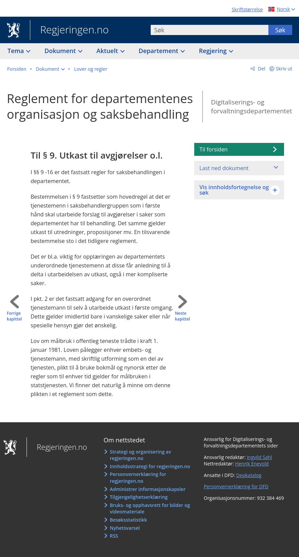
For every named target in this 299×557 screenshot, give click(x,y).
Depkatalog (248, 475)
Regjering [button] (213, 51)
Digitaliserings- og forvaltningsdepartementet (251, 107)
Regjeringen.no (69, 30)
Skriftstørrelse (247, 9)
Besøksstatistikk (128, 520)
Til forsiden (213, 149)
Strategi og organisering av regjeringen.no (140, 455)
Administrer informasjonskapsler (148, 489)
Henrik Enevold (252, 463)
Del (261, 68)
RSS (114, 536)
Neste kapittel (182, 316)
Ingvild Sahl (259, 457)
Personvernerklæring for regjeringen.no (138, 477)
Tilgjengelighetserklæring (139, 497)
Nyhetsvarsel (125, 528)
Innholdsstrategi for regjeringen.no (150, 466)
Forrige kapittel (14, 316)
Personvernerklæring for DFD (236, 486)
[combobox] (209, 30)
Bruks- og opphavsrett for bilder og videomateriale (150, 508)
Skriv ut (284, 68)
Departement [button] (159, 51)
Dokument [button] (61, 51)
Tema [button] (16, 51)
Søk (280, 30)
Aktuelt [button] (108, 51)
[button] (50, 69)
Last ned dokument (223, 168)
